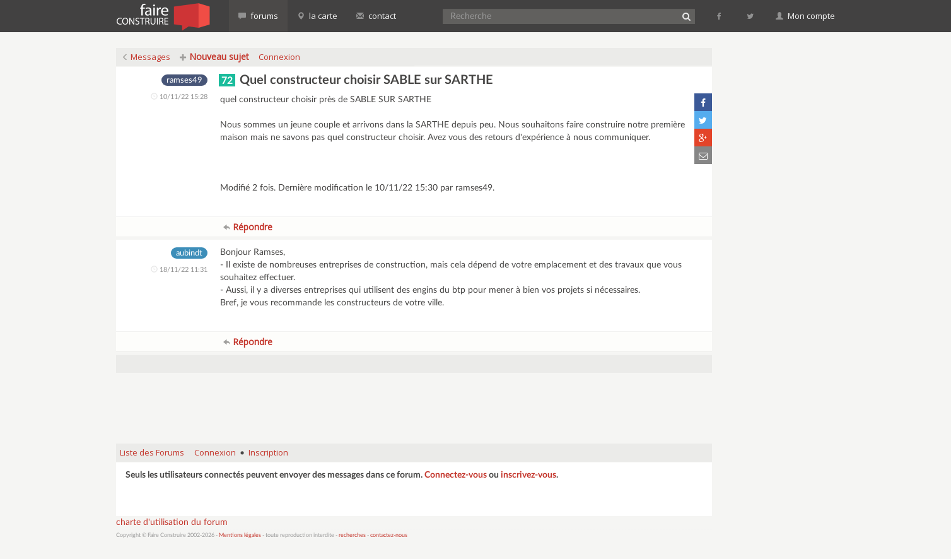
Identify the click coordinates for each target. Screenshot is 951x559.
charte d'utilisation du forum (172, 522)
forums (258, 15)
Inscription (268, 452)
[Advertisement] (414, 402)
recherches (352, 535)
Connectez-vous (455, 475)
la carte (317, 15)
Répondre (247, 227)
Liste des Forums (152, 452)
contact (376, 15)
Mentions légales (240, 535)
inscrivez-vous (528, 475)
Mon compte (805, 15)
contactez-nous (388, 535)
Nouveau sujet (214, 56)
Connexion (279, 56)
